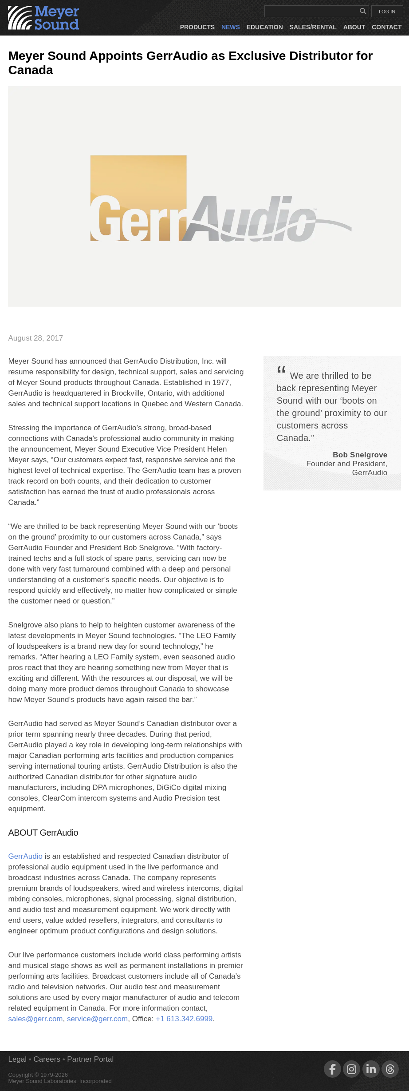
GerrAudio (25, 856)
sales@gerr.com (35, 1019)
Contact (386, 27)
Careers (46, 1059)
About (354, 27)
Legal (17, 1059)
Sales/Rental (313, 27)
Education (265, 27)
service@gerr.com (97, 1019)
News (230, 27)
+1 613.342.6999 (184, 1019)
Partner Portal (90, 1059)
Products (197, 27)
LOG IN (387, 11)
